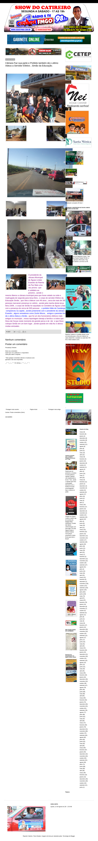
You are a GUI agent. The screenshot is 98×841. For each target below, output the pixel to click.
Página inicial (33, 409)
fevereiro (82, 434)
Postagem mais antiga (54, 409)
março (81, 432)
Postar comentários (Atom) (17, 412)
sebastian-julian (58, 836)
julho (81, 448)
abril (81, 455)
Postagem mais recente (12, 409)
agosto (81, 446)
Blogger (73, 836)
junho (81, 450)
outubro (82, 442)
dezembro (82, 438)
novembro (82, 440)
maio (81, 452)
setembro (82, 444)
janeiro (81, 436)
